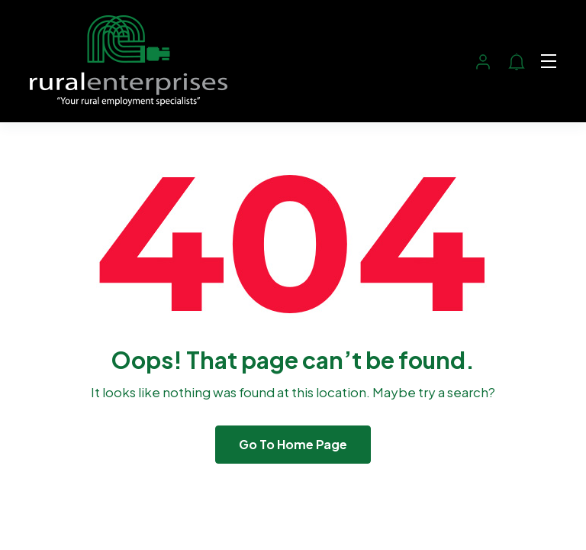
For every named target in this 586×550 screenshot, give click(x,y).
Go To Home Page (293, 444)
